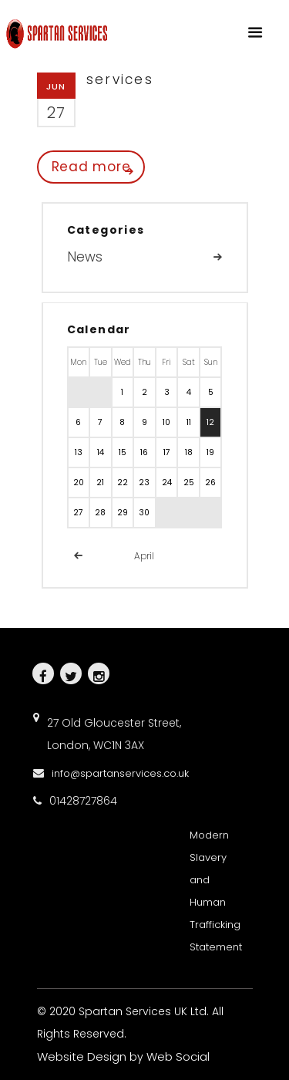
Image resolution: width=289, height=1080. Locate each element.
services (119, 79)
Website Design (81, 1056)
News (84, 257)
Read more (91, 166)
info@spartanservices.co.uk (120, 773)
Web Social (178, 1056)
